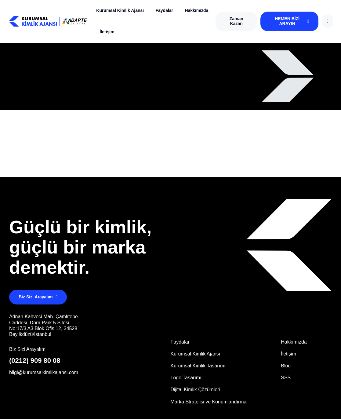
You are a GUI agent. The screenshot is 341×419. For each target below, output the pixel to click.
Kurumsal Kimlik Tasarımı (198, 365)
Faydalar (164, 10)
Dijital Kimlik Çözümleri (195, 389)
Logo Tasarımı (186, 377)
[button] (236, 21)
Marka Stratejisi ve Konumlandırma (209, 401)
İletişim (107, 31)
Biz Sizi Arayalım (27, 349)
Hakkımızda (196, 10)
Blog (286, 365)
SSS (286, 377)
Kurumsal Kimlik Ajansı (120, 10)
